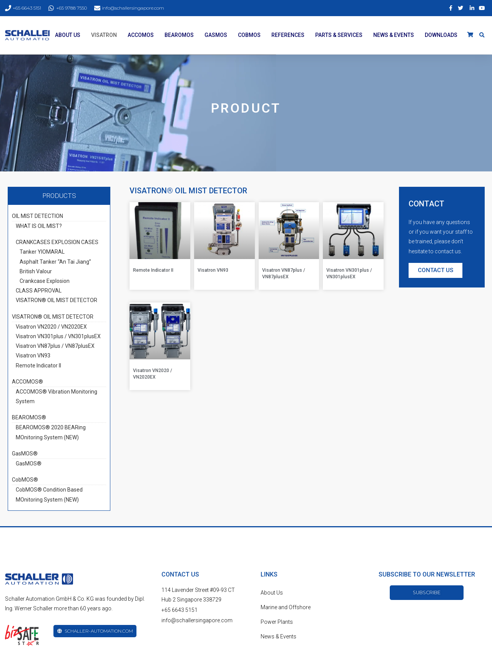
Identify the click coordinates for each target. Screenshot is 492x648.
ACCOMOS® (27, 382)
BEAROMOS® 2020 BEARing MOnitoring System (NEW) (51, 432)
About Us (272, 593)
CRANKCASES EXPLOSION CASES (57, 242)
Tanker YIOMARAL (42, 252)
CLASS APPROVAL (39, 290)
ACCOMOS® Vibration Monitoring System (56, 396)
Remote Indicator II (38, 365)
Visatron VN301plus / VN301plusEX (58, 336)
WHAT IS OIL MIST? (39, 226)
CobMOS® (25, 480)
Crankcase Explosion (45, 281)
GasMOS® (25, 453)
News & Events (278, 636)
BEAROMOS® (29, 417)
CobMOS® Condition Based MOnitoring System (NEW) (49, 494)
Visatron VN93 (33, 355)
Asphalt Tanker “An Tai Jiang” (55, 262)
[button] (435, 270)
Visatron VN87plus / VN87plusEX (55, 346)
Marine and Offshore (286, 607)
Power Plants (277, 622)
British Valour (36, 271)
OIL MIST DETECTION (37, 216)
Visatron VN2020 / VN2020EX (51, 327)
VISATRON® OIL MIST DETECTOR (56, 300)
